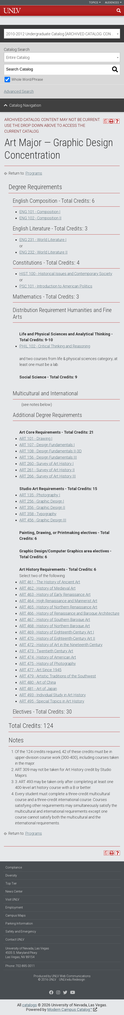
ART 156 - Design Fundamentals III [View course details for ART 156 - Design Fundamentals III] (48, 457)
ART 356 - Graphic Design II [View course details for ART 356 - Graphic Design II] (42, 507)
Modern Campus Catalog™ (69, 1009)
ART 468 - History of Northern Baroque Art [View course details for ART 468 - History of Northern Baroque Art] (54, 626)
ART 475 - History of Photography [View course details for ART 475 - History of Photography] (47, 663)
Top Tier (11, 883)
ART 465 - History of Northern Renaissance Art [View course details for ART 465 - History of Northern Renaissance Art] (58, 607)
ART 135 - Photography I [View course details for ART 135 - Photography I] (39, 495)
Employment (14, 907)
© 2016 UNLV (47, 979)
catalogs (29, 1005)
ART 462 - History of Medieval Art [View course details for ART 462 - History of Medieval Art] (47, 588)
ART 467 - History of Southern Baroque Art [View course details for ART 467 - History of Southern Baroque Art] (54, 619)
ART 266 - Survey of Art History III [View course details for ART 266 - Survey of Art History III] (47, 476)
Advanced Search (19, 91)
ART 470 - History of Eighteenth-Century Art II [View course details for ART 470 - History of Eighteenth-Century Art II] (57, 638)
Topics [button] (95, 2)
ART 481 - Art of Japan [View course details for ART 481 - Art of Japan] (38, 688)
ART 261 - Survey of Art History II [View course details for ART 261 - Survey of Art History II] (47, 470)
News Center (14, 891)
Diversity (11, 875)
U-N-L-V (12, 10)
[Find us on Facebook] (51, 993)
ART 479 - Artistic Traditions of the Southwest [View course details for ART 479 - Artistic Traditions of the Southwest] (57, 676)
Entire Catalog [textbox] (18, 57)
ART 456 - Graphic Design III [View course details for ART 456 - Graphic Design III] (42, 520)
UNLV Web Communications (71, 976)
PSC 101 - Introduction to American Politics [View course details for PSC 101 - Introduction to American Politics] (55, 286)
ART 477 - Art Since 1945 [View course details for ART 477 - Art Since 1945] (40, 670)
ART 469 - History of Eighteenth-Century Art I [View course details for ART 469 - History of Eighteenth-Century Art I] (56, 632)
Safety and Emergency (20, 931)
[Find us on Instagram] (65, 993)
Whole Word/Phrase (27, 79)
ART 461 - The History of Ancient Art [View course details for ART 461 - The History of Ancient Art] (49, 582)
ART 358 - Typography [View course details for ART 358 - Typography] (37, 514)
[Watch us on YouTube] (72, 993)
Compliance (13, 867)
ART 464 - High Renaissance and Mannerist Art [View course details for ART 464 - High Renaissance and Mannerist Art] (58, 600)
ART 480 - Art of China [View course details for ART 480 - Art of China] (37, 682)
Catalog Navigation (25, 105)
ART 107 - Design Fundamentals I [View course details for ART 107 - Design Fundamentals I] (47, 444)
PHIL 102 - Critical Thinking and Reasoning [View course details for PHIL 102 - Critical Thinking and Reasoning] (54, 346)
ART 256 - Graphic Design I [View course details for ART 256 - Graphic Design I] (41, 501)
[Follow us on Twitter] (58, 993)
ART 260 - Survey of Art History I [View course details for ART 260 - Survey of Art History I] (46, 463)
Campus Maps (15, 915)
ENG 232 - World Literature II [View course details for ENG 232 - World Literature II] (43, 252)
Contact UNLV (14, 939)
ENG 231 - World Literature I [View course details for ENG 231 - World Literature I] (42, 239)
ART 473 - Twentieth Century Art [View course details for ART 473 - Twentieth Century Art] (46, 651)
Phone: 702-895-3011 (20, 966)
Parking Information (19, 923)
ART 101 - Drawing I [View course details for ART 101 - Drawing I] (35, 438)
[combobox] (62, 34)
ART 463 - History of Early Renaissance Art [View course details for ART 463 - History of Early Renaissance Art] (55, 594)
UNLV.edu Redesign (72, 979)
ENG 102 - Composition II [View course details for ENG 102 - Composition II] (40, 218)
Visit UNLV (12, 899)
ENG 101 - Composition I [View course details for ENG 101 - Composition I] (39, 211)
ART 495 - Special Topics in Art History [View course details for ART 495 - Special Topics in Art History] (51, 701)
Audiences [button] (113, 2)
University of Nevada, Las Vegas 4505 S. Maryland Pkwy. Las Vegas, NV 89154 (27, 953)
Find (119, 10)
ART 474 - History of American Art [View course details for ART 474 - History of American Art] (47, 657)
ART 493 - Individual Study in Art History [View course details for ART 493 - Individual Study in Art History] (52, 695)
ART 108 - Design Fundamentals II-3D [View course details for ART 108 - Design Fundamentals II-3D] (50, 451)
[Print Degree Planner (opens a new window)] (105, 121)
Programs (33, 173)
